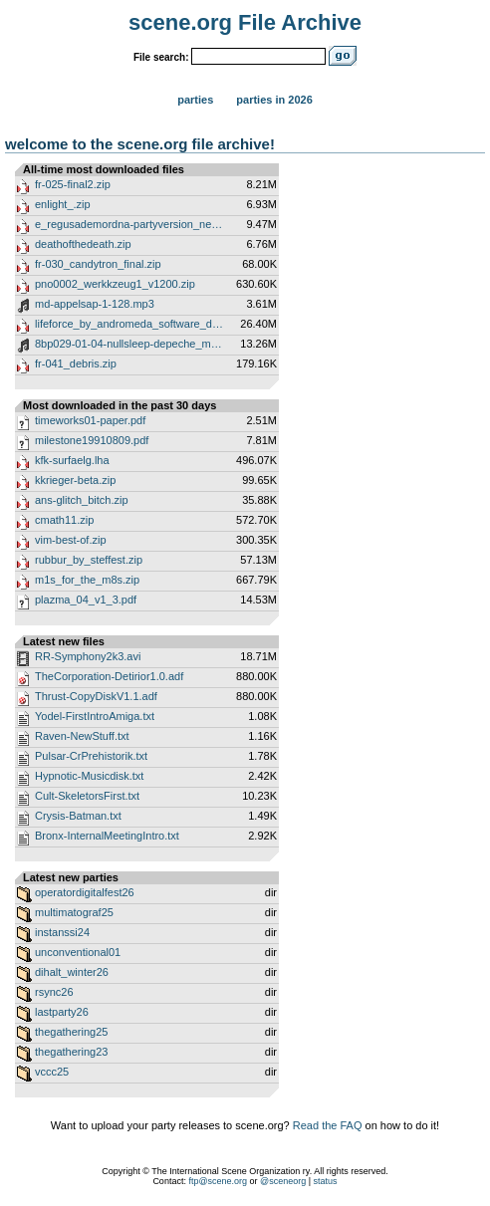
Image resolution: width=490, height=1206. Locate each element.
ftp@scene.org (217, 1181)
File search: (161, 57)
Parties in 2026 (274, 100)
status (326, 1181)
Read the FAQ (328, 1125)
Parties (195, 100)
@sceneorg (283, 1181)
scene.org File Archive (245, 22)
